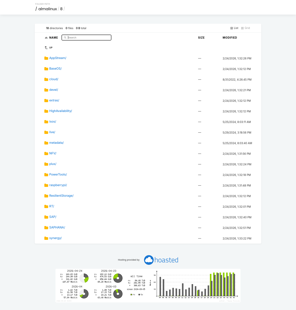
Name (54, 37)
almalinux (48, 9)
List (234, 28)
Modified (230, 37)
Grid (245, 28)
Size (201, 37)
